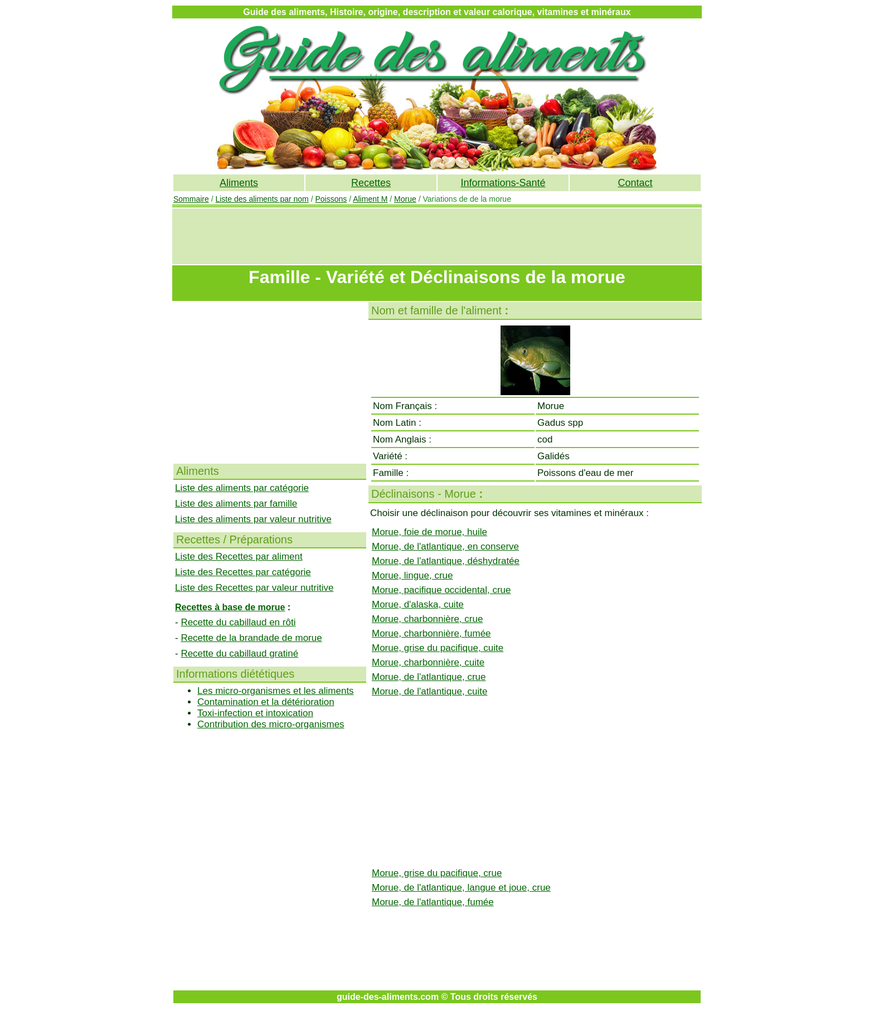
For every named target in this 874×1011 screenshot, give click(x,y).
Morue (405, 199)
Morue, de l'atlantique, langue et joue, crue (461, 887)
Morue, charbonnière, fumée (431, 633)
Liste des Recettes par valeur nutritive (254, 587)
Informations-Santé (502, 182)
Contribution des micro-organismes (270, 724)
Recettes (371, 182)
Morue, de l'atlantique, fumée (433, 902)
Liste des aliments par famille (236, 503)
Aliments (239, 182)
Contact (635, 182)
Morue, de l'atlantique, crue (429, 677)
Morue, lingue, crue (412, 575)
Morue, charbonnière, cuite (428, 662)
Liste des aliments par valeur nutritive (253, 519)
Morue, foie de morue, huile (429, 532)
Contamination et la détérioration (265, 702)
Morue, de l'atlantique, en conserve (445, 546)
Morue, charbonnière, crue (427, 619)
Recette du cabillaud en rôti (238, 622)
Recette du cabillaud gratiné (239, 653)
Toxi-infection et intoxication (255, 713)
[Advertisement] (437, 236)
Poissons (331, 199)
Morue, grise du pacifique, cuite (437, 648)
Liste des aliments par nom (261, 199)
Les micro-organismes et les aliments (275, 691)
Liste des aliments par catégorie (242, 488)
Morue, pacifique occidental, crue (441, 590)
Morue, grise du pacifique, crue (437, 873)
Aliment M (370, 199)
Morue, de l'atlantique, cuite (429, 691)
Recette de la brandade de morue (251, 638)
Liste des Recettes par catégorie (243, 572)
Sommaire (191, 199)
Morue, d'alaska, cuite (418, 604)
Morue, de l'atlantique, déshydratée (445, 561)
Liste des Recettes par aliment (239, 556)
